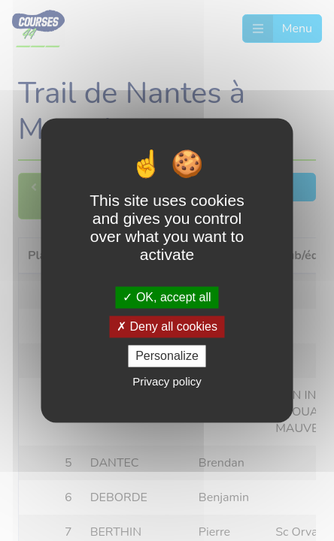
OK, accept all (167, 297)
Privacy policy (167, 382)
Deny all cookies (167, 326)
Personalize (167, 355)
